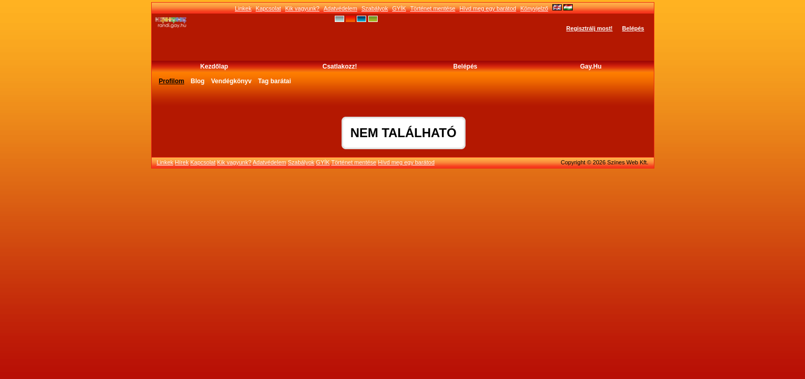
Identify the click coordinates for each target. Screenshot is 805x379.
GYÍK (399, 8)
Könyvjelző (534, 8)
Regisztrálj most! (589, 28)
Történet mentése (432, 8)
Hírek (181, 162)
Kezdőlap (214, 66)
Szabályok (374, 8)
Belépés (633, 28)
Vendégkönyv (231, 81)
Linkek (243, 8)
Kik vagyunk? (302, 8)
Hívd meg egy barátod (487, 8)
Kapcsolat (268, 8)
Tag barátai (274, 81)
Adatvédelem (340, 8)
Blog (198, 81)
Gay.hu (591, 66)
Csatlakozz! (339, 66)
